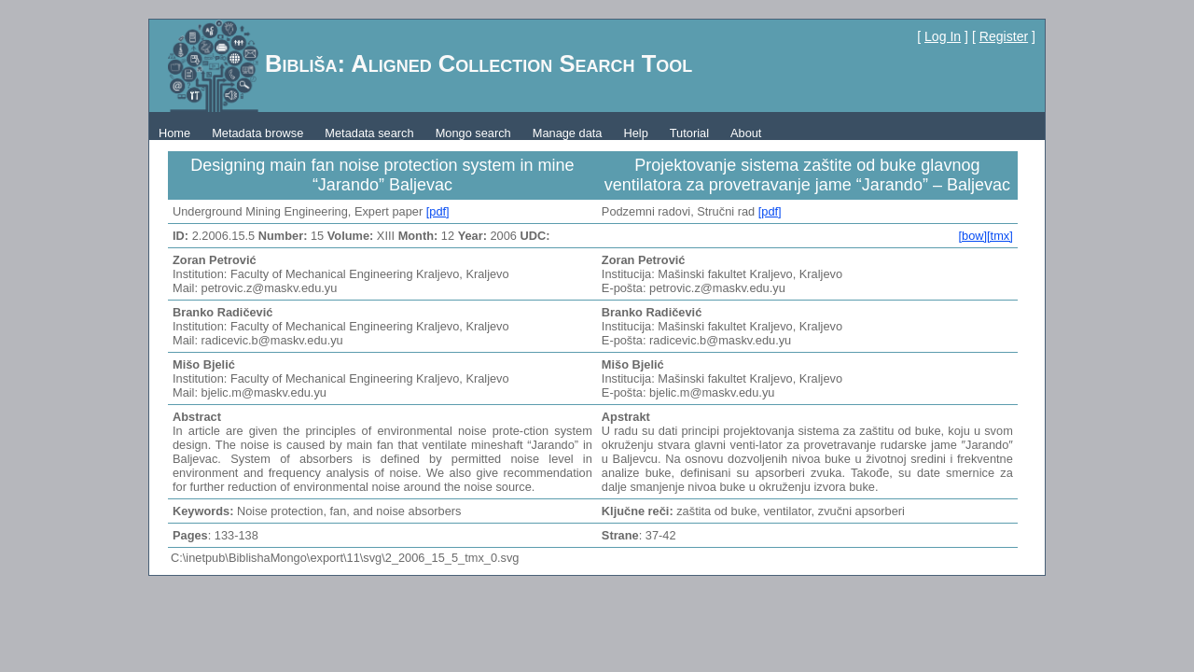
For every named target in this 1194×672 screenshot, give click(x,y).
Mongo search (473, 133)
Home (174, 133)
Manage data (568, 133)
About (745, 133)
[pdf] (438, 211)
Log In (942, 36)
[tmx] (1000, 236)
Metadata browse (257, 133)
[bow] (972, 236)
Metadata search (369, 133)
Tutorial (689, 133)
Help (635, 133)
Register (1003, 36)
